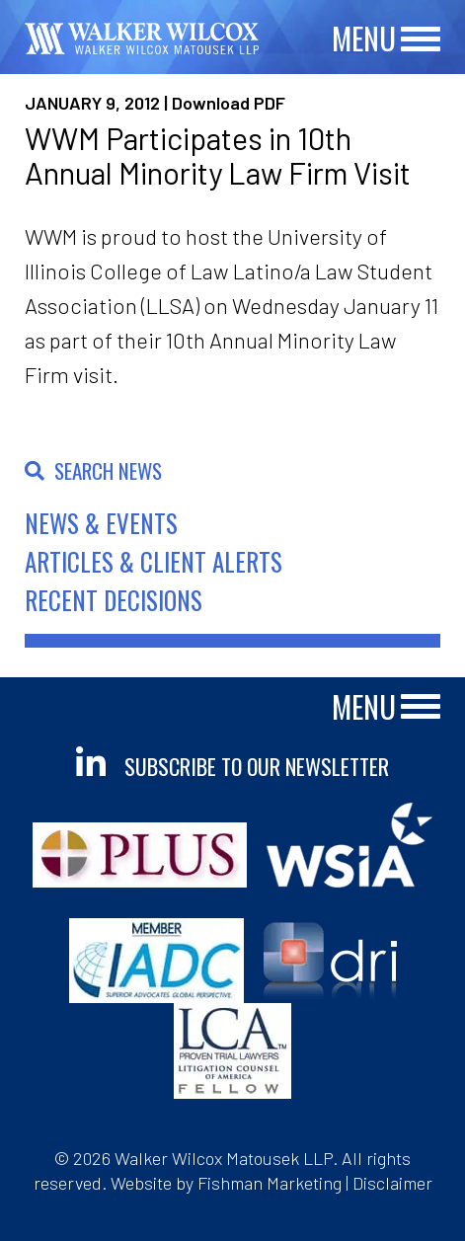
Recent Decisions (113, 600)
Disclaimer (392, 1183)
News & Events (101, 522)
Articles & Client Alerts (153, 561)
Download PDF (228, 103)
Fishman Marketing (269, 1183)
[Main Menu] (420, 40)
